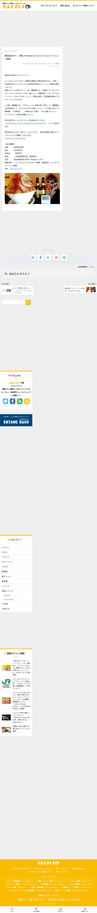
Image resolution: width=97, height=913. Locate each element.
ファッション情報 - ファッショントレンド (21, 885)
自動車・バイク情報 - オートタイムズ (77, 888)
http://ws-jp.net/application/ (15, 138)
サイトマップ (63, 873)
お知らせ (5, 610)
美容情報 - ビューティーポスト (53, 885)
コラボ (4, 567)
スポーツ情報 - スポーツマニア (81, 885)
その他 (4, 605)
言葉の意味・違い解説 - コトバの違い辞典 (64, 901)
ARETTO (7, 596)
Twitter (5, 405)
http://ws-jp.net (16, 169)
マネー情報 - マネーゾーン (17, 888)
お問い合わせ (65, 6)
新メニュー (6, 577)
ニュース (5, 587)
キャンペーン (7, 562)
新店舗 (4, 582)
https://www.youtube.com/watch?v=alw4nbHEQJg (26, 123)
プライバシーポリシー (44, 869)
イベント (5, 558)
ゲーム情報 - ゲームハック (82, 882)
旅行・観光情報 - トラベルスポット (45, 888)
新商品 (4, 572)
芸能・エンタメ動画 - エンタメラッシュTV (71, 891)
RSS (27, 405)
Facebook (12, 405)
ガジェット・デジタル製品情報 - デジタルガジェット (31, 891)
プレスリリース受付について (83, 6)
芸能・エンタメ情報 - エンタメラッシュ (52, 882)
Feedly (20, 405)
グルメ (91, 267)
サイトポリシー (63, 869)
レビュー (5, 548)
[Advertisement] (48, 27)
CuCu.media (8, 600)
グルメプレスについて (49, 6)
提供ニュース (7, 592)
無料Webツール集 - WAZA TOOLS (31, 901)
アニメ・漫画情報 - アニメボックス (20, 882)
